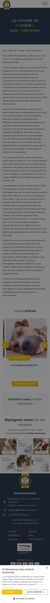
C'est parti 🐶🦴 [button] (12, 592)
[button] (25, 598)
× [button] (47, 568)
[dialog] (25, 584)
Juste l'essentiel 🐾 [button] (36, 592)
